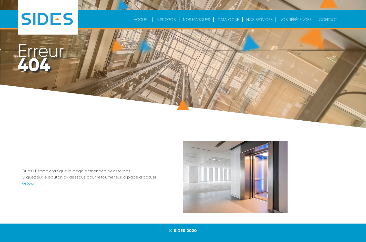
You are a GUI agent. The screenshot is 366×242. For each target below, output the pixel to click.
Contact (328, 19)
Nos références (296, 19)
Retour (28, 183)
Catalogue (228, 19)
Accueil (141, 19)
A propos (166, 19)
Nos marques (196, 19)
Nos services (259, 19)
